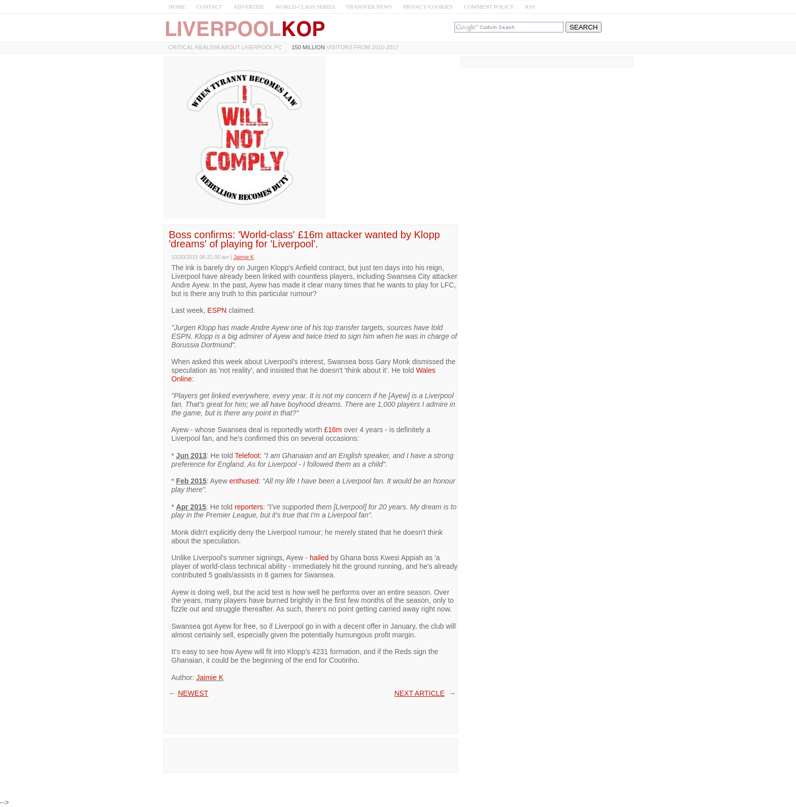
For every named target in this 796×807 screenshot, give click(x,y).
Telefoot (247, 455)
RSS (530, 7)
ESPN (216, 310)
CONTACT (209, 7)
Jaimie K (210, 677)
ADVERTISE (249, 7)
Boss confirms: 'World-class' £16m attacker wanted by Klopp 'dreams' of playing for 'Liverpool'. (304, 239)
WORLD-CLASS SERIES (305, 7)
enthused (244, 481)
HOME (177, 7)
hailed (319, 558)
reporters (249, 507)
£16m (333, 430)
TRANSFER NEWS (369, 7)
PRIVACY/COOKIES (428, 7)
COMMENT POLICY (489, 7)
